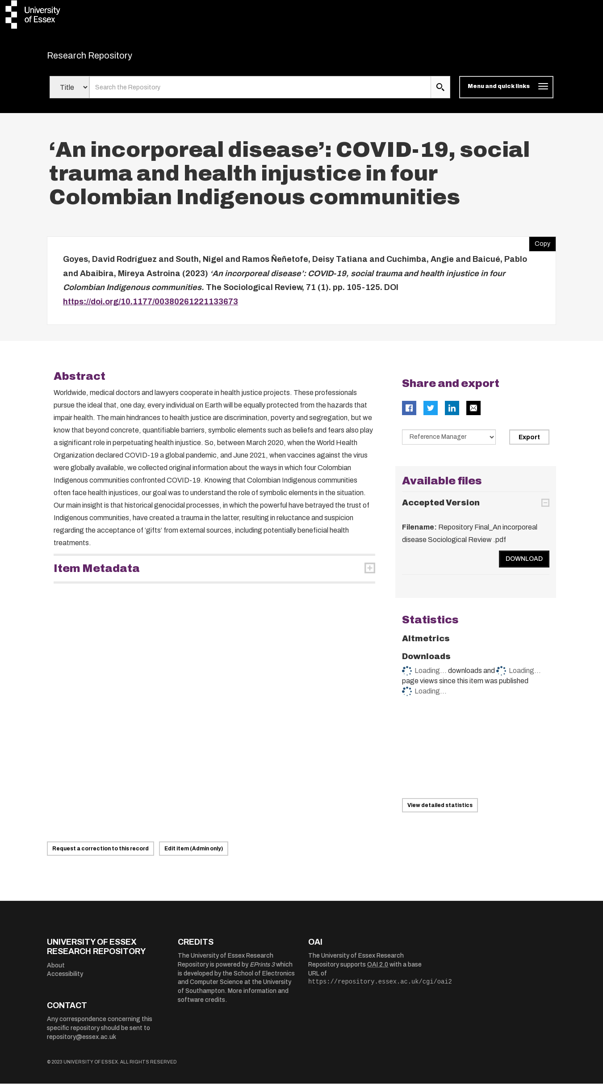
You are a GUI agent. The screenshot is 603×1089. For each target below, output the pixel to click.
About (56, 970)
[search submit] (440, 93)
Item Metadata (97, 574)
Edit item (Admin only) (193, 854)
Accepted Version (441, 508)
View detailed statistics (440, 810)
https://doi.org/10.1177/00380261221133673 (150, 307)
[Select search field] (69, 93)
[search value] (260, 93)
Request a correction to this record (100, 854)
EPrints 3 (262, 970)
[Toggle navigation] (506, 93)
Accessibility (65, 979)
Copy (539, 247)
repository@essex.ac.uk (81, 1042)
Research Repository (109, 58)
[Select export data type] (449, 442)
